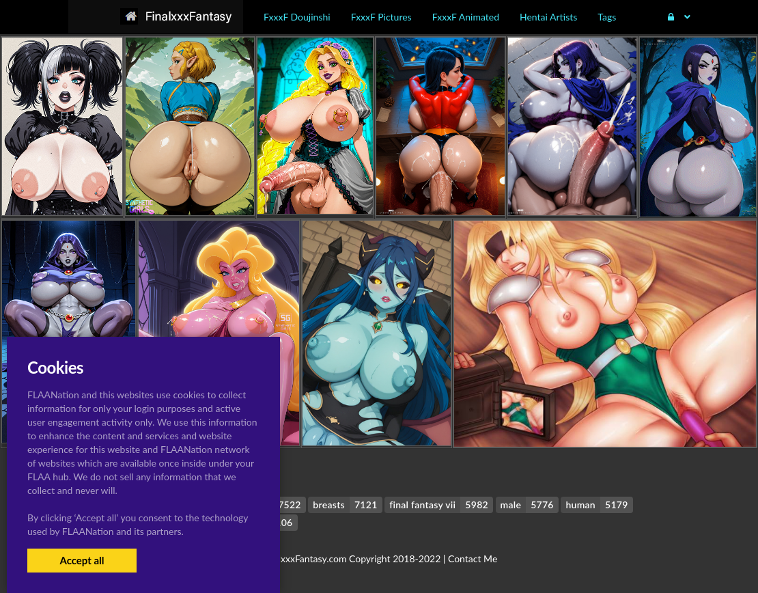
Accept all (81, 560)
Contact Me (472, 558)
